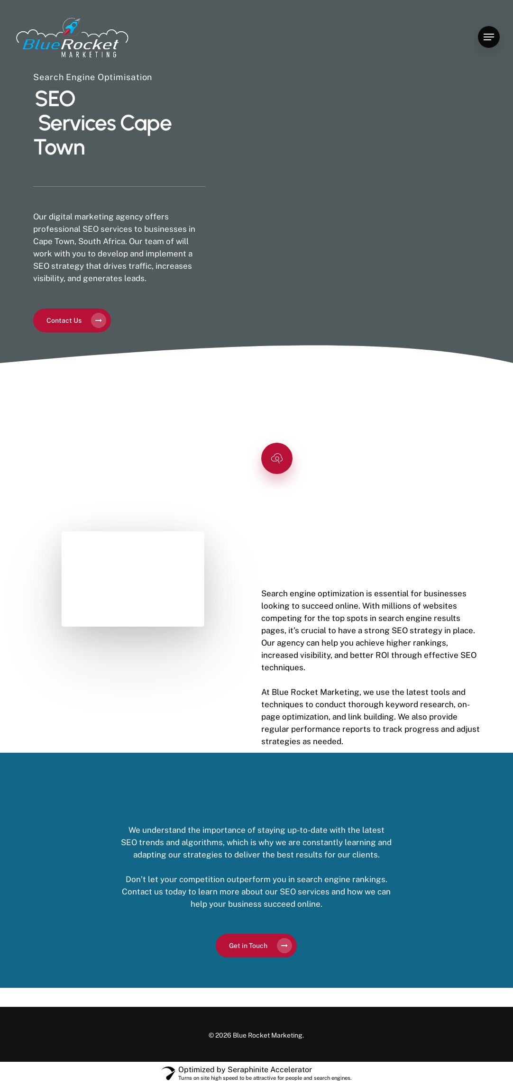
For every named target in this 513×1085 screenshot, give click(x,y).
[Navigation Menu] (489, 37)
